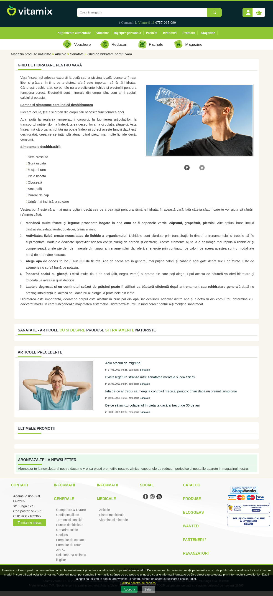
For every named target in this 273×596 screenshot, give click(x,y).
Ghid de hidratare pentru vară (109, 54)
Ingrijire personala (127, 33)
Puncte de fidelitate (69, 525)
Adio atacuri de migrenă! (123, 363)
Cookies (62, 535)
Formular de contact (70, 540)
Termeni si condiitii (69, 520)
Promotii (188, 33)
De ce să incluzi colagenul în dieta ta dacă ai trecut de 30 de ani (152, 405)
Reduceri (119, 44)
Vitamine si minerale (113, 520)
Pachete (151, 33)
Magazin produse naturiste (31, 54)
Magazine (208, 33)
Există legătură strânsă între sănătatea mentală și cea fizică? (150, 377)
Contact (19, 485)
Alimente (102, 33)
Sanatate (77, 54)
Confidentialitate (67, 515)
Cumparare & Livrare (71, 510)
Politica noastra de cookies (138, 583)
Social (146, 485)
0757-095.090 (165, 22)
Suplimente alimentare (74, 33)
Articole (60, 54)
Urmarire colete (67, 530)
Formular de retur (68, 545)
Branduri (170, 33)
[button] (248, 11)
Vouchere (82, 44)
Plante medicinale (112, 515)
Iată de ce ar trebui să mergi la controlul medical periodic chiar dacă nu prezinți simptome (171, 391)
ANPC (60, 550)
